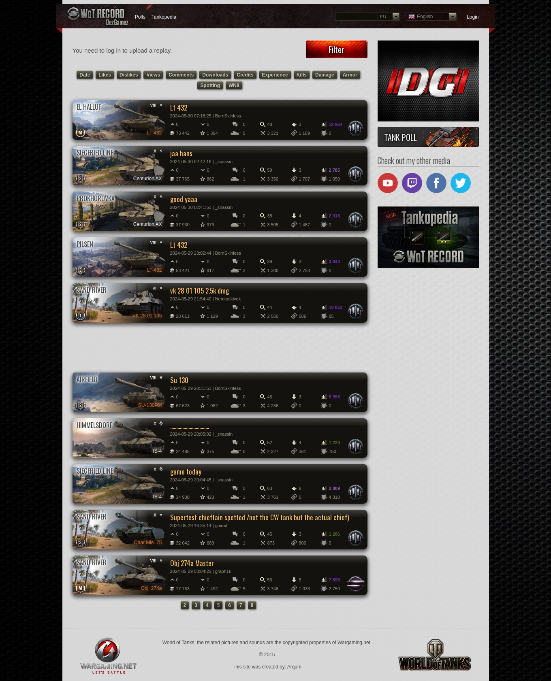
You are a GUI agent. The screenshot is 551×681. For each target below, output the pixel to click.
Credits (245, 75)
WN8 (234, 85)
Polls (140, 17)
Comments (181, 75)
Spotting (210, 85)
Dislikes (129, 75)
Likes (104, 75)
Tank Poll (400, 137)
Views (153, 75)
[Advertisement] (219, 347)
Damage (324, 75)
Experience (275, 75)
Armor (350, 75)
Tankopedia (164, 17)
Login (472, 17)
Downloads (215, 75)
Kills (302, 75)
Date (84, 75)
